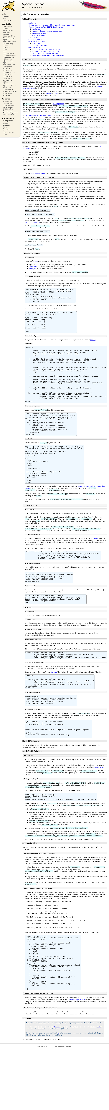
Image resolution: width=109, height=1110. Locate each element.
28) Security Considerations (8, 83)
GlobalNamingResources (76, 1060)
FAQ (4, 18)
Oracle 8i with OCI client (36, 41)
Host (56, 94)
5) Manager (6, 34)
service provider (58, 104)
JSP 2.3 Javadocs (8, 109)
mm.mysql (32, 270)
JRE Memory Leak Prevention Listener (39, 115)
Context (48, 94)
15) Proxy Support (8, 53)
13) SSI (5, 49)
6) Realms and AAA (9, 36)
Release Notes (7, 101)
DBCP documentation (38, 173)
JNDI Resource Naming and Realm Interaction (48, 55)
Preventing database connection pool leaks (47, 31)
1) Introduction (7, 26)
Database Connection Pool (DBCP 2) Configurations (45, 27)
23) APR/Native (7, 70)
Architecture (7, 131)
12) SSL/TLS (6, 47)
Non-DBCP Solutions (34, 39)
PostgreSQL (36, 37)
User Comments (8, 20)
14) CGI (5, 51)
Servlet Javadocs (8, 107)
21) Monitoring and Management (9, 66)
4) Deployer (6, 32)
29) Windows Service (9, 86)
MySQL (35, 262)
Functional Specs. (8, 133)
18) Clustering (7, 59)
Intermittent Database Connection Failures (47, 49)
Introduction (31, 23)
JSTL (46, 515)
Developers (6, 129)
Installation (36, 29)
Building (5, 123)
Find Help (57, 1087)
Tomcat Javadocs (8, 105)
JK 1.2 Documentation (9, 115)
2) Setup (5, 28)
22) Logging (6, 68)
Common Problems (34, 47)
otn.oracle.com (99, 811)
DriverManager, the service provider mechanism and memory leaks (51, 25)
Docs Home (6, 16)
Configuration (7, 103)
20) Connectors (7, 63)
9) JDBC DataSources (9, 42)
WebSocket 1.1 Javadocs (10, 113)
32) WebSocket (7, 93)
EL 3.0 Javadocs (7, 111)
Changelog (6, 125)
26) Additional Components (7, 77)
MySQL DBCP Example (39, 33)
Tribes (5, 135)
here (58, 1093)
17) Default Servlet (8, 57)
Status (5, 127)
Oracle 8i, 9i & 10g (38, 35)
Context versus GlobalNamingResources (46, 53)
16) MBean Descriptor (9, 55)
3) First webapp (8, 30)
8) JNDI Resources (8, 40)
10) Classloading (8, 44)
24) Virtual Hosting (9, 72)
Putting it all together (39, 45)
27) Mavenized (7, 80)
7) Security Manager (9, 38)
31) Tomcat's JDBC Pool (10, 91)
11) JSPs (5, 45)
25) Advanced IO (8, 74)
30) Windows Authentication (8, 89)
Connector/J (33, 268)
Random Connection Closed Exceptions (46, 51)
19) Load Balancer (8, 61)
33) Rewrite (6, 95)
